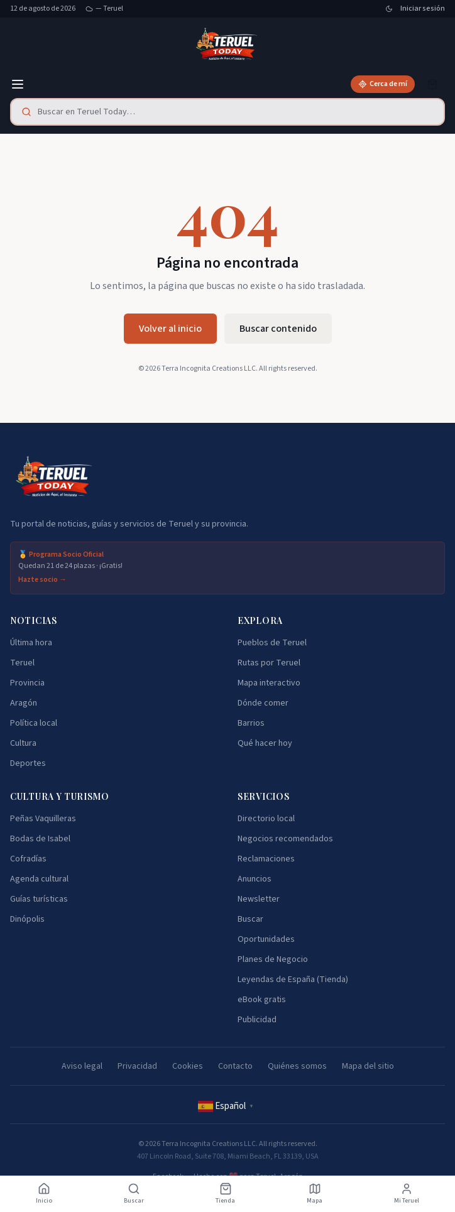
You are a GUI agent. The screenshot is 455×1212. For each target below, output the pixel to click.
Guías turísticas (39, 899)
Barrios (251, 723)
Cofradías (28, 859)
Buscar (250, 919)
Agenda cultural (39, 879)
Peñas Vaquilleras (43, 818)
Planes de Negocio (273, 959)
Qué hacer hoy (265, 743)
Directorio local (266, 818)
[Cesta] (432, 84)
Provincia (27, 683)
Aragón (23, 703)
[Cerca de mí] (383, 84)
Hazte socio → (42, 580)
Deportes (28, 763)
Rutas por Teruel (269, 663)
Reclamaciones (266, 859)
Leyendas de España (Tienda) (293, 979)
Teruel (22, 663)
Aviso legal (82, 1066)
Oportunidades (266, 939)
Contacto (235, 1066)
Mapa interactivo (269, 683)
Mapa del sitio (368, 1066)
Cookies (187, 1066)
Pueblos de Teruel (272, 642)
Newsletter (259, 899)
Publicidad (257, 1019)
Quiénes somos (297, 1066)
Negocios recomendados (285, 839)
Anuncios (254, 879)
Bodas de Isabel (40, 839)
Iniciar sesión (422, 9)
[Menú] (17, 84)
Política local (33, 723)
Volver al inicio (170, 329)
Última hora (31, 642)
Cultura (23, 743)
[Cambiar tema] (389, 9)
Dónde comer (263, 703)
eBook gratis (262, 999)
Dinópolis (27, 919)
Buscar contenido (278, 329)
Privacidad (137, 1066)
